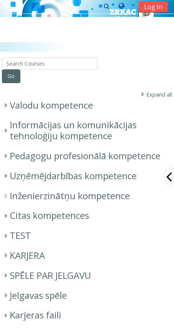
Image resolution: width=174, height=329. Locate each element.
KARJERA (27, 255)
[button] (127, 6)
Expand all (159, 94)
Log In (153, 7)
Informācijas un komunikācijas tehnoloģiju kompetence (73, 130)
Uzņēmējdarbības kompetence (73, 175)
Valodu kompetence (51, 105)
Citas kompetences (49, 215)
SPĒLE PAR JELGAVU (50, 275)
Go (11, 76)
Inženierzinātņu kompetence (70, 195)
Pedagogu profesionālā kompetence (85, 155)
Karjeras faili (35, 315)
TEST (20, 235)
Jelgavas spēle (38, 295)
